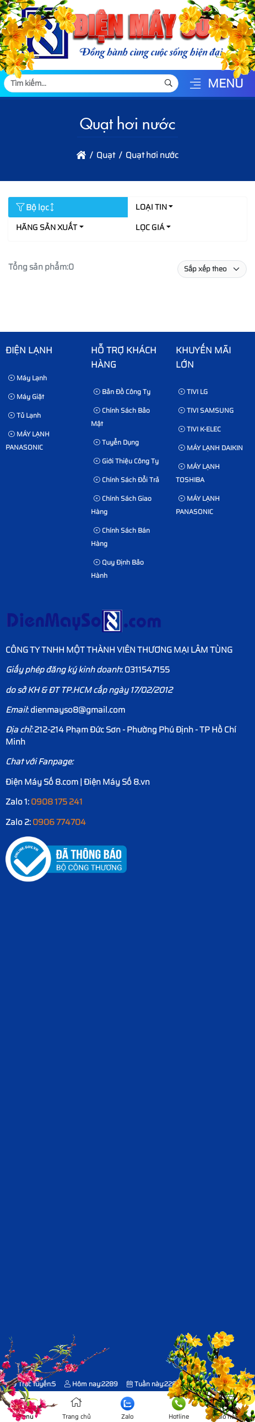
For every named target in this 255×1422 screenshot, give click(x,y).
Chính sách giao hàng (121, 505)
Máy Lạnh (27, 378)
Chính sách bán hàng (120, 537)
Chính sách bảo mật (120, 417)
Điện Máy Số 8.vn (117, 782)
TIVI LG (193, 391)
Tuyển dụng (116, 442)
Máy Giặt (26, 396)
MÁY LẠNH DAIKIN (210, 447)
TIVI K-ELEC (199, 429)
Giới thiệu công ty (126, 461)
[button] (195, 84)
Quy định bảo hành (117, 569)
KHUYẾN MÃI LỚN (203, 357)
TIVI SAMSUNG (206, 410)
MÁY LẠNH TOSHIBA (198, 473)
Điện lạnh (29, 350)
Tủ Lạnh (24, 415)
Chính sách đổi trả (126, 479)
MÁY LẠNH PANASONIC (28, 440)
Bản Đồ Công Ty (122, 391)
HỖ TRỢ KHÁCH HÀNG (123, 357)
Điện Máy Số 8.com (42, 782)
